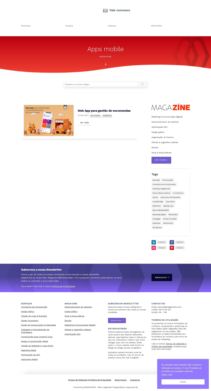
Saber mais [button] (166, 374)
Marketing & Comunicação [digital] (167, 117)
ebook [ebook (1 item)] (155, 197)
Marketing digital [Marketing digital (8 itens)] (159, 215)
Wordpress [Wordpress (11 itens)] (157, 227)
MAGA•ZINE (156, 26)
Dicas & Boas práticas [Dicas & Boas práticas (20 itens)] (161, 193)
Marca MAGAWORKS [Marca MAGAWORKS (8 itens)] (161, 210)
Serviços (69, 26)
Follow (162, 242)
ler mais (84, 122)
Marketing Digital (28, 350)
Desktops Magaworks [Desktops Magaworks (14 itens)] (161, 189)
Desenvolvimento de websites (165, 122)
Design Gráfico (27, 311)
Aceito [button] (183, 382)
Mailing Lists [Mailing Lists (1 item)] (168, 206)
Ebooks (155, 147)
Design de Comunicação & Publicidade (38, 325)
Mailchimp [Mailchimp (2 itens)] (157, 206)
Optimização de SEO (30, 355)
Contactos (135, 380)
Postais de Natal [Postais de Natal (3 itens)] (169, 219)
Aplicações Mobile (29, 359)
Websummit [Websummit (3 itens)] (168, 223)
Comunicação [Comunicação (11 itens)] (167, 180)
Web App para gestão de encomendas (104, 110)
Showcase (25, 26)
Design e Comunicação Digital (34, 341)
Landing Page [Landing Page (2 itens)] (158, 202)
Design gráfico (158, 132)
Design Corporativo (29, 320)
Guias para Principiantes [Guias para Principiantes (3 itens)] (170, 197)
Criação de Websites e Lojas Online (37, 346)
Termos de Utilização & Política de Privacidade (89, 380)
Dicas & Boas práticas (161, 153)
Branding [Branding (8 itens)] (156, 180)
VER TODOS (160, 160)
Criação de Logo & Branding (34, 316)
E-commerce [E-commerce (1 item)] (178, 193)
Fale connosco (120, 10)
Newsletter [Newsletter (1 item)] (173, 215)
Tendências (107, 115)
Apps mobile (95, 115)
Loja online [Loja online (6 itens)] (170, 202)
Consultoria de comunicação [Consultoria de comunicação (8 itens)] (164, 184)
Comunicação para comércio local (36, 337)
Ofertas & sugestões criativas (165, 142)
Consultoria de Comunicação (34, 307)
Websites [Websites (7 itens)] (156, 223)
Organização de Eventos (163, 137)
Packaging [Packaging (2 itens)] (156, 219)
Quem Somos (121, 380)
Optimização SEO (159, 127)
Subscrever (161, 277)
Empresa (112, 26)
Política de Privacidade (63, 286)
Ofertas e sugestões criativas (78, 330)
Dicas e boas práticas (74, 316)
